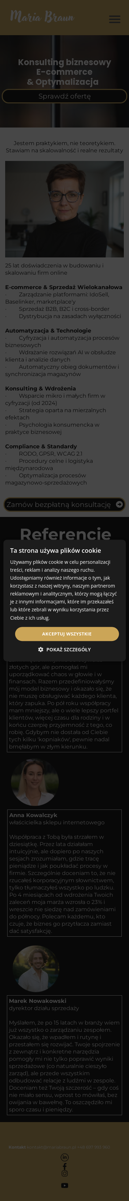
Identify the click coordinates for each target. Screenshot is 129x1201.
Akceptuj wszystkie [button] (67, 634)
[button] (64, 649)
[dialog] (64, 601)
